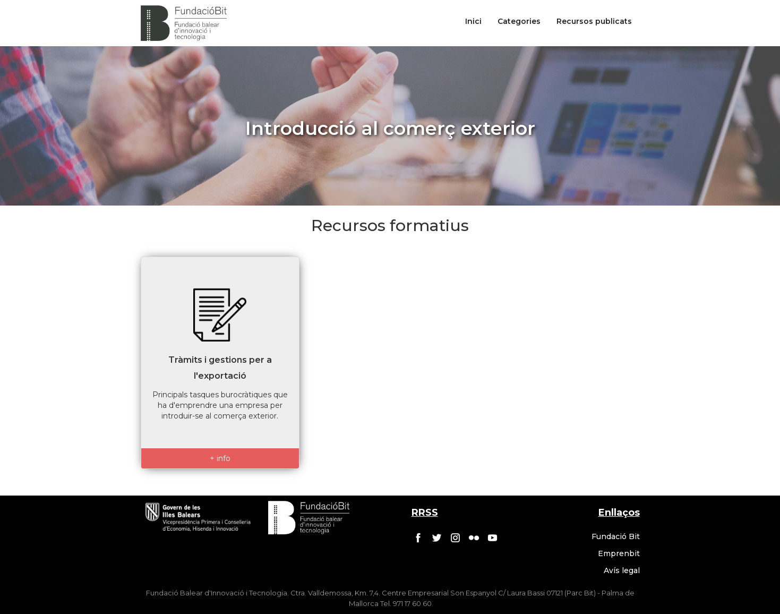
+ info (220, 458)
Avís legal (622, 570)
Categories (519, 21)
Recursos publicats (594, 21)
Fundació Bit (616, 536)
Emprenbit (619, 553)
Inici (473, 21)
